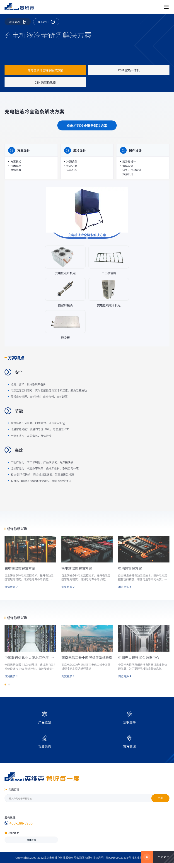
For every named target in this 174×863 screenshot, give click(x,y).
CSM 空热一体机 (129, 70)
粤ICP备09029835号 (118, 857)
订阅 (160, 798)
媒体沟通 (31, 839)
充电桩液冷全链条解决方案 (45, 70)
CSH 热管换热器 (45, 82)
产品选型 (44, 722)
